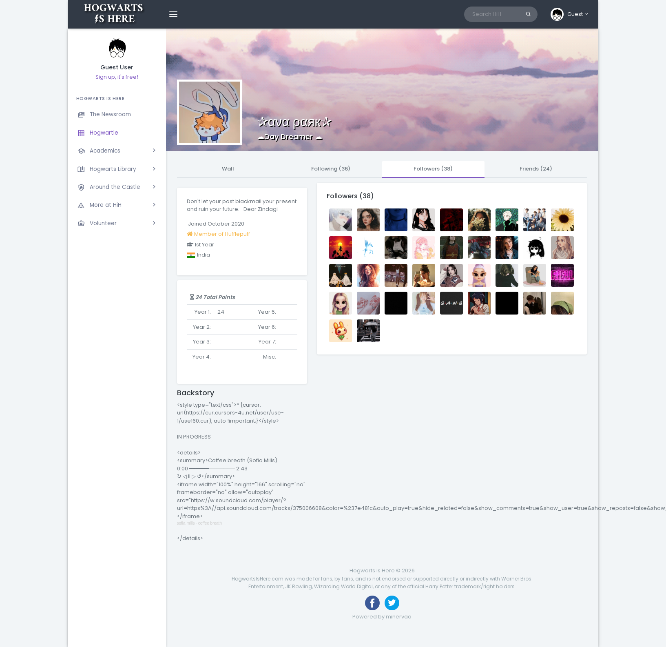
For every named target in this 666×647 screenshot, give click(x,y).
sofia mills (186, 523)
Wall (228, 169)
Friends (536, 169)
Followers (433, 169)
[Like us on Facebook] (372, 603)
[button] (570, 14)
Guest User (116, 67)
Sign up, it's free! (116, 77)
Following (330, 169)
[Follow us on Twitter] (392, 603)
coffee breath (210, 523)
